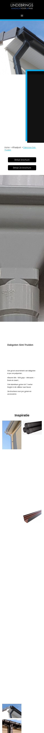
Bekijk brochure (22, 159)
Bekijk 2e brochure (22, 167)
